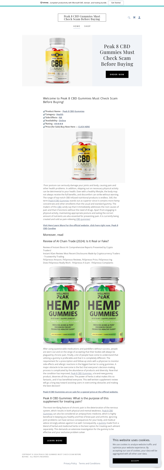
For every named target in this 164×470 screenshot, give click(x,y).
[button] (139, 17)
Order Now (117, 74)
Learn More (55, 440)
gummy (102, 423)
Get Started (116, 3)
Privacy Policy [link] (70, 463)
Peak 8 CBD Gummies (58, 200)
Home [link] (76, 26)
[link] (82, 19)
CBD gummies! (83, 219)
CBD (59, 206)
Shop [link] (87, 26)
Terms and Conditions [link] (89, 463)
